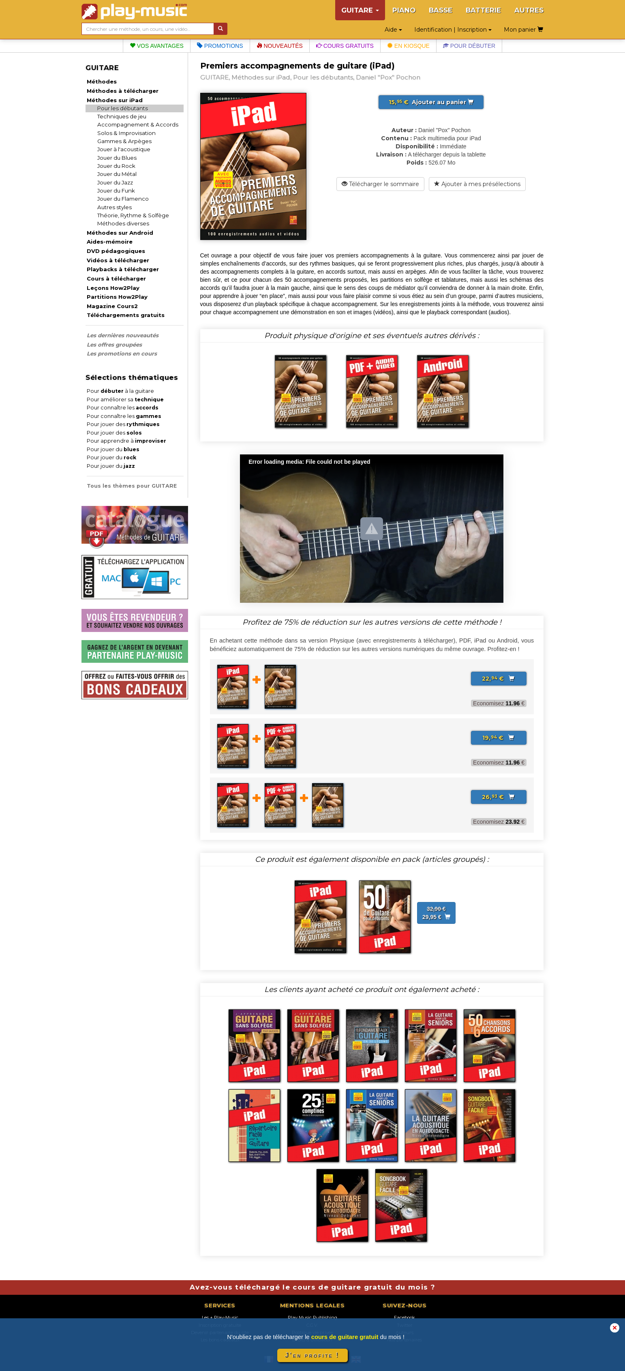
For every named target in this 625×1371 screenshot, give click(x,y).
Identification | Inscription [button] (453, 29)
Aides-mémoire (110, 241)
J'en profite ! (312, 1355)
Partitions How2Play (117, 296)
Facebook (404, 1317)
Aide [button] (393, 29)
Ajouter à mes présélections (477, 184)
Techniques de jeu (121, 116)
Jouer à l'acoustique (123, 149)
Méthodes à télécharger (122, 91)
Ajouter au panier (431, 102)
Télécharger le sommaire (380, 184)
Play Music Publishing (312, 1317)
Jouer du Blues (117, 157)
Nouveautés (280, 46)
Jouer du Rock (116, 166)
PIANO (403, 10)
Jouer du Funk (116, 190)
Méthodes (102, 81)
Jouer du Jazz (115, 182)
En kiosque (408, 46)
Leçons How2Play (113, 288)
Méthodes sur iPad (115, 100)
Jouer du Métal (117, 174)
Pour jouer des (123, 424)
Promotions (220, 46)
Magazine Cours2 (112, 306)
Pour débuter (469, 46)
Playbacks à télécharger (123, 269)
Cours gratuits (345, 46)
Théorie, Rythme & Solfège (133, 215)
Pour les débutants (122, 108)
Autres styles (114, 207)
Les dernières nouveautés (122, 335)
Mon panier (523, 29)
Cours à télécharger (116, 278)
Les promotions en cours (122, 353)
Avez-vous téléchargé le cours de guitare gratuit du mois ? (312, 1287)
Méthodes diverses (123, 223)
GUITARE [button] (360, 10)
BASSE (440, 10)
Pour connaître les (122, 408)
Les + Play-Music (220, 1317)
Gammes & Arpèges (124, 141)
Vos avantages (157, 46)
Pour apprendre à (126, 441)
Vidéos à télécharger (118, 260)
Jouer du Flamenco (123, 198)
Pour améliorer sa (125, 399)
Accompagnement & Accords (137, 124)
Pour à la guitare (120, 391)
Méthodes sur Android (120, 232)
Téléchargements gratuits (126, 315)
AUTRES (529, 10)
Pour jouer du (113, 449)
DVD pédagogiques (116, 251)
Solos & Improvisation (126, 133)
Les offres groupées (114, 344)
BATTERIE (483, 10)
